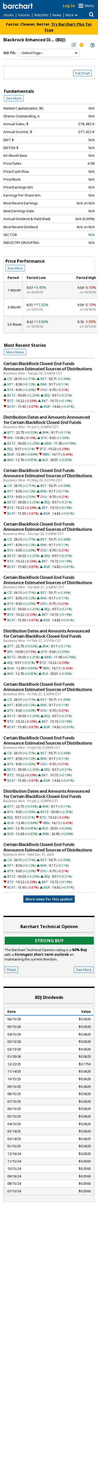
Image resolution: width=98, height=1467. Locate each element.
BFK (10, 438)
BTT (10, 432)
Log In (69, 5)
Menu (89, 5)
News (57, 15)
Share (11, 969)
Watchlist (41, 15)
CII (9, 379)
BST (44, 379)
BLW (10, 454)
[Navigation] (48, 53)
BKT (45, 401)
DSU (44, 390)
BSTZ (11, 395)
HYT (10, 384)
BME (46, 834)
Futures (24, 15)
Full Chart (82, 73)
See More (13, 98)
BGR (47, 406)
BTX (10, 390)
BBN (46, 454)
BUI (45, 460)
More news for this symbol (49, 899)
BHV (10, 460)
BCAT (11, 406)
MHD (48, 443)
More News (15, 352)
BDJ (47, 395)
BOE (10, 834)
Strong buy (49, 940)
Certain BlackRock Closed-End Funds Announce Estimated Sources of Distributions (47, 366)
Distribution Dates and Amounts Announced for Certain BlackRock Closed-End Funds (46, 420)
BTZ (10, 401)
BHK (44, 384)
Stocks (8, 15)
